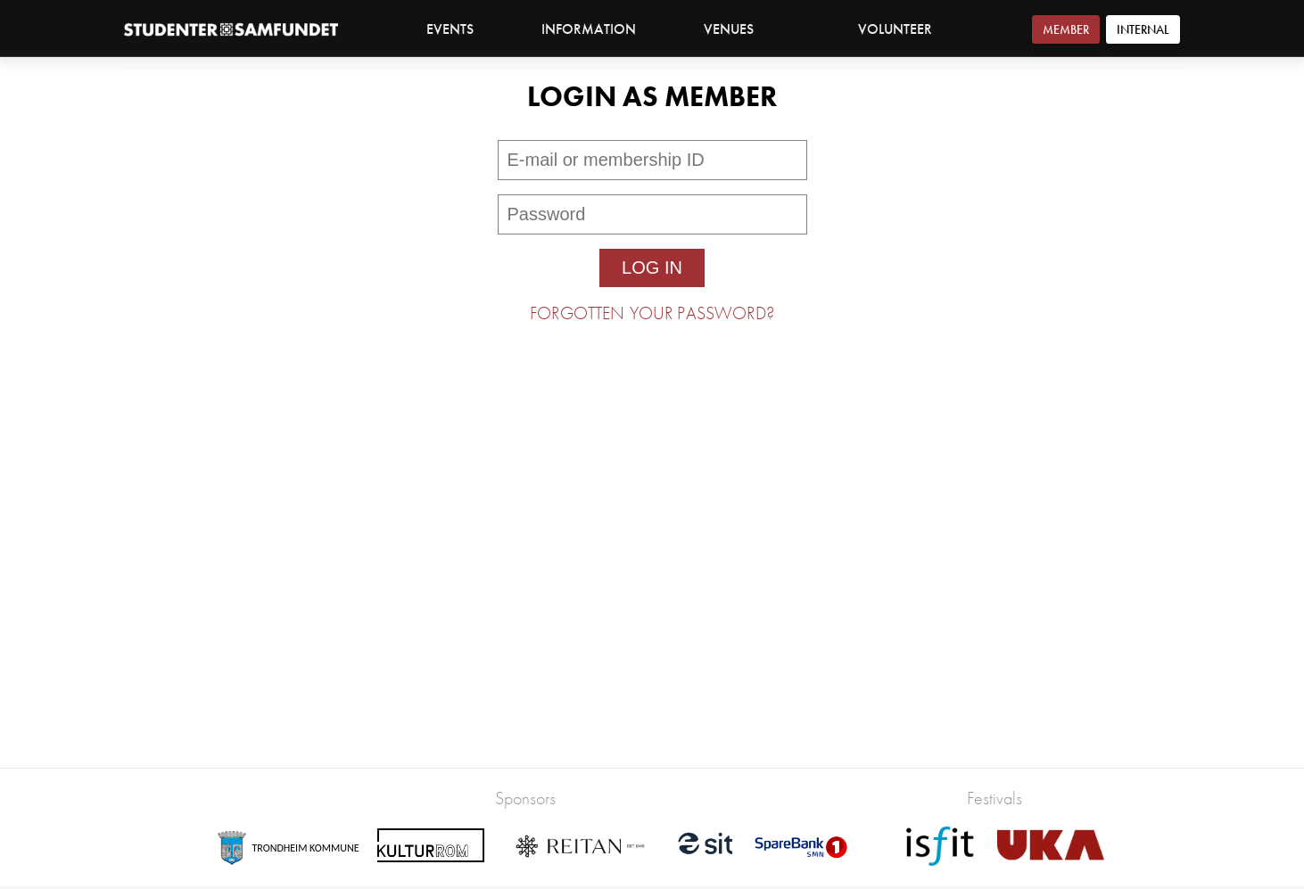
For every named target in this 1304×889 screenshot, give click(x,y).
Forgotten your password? (652, 313)
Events (450, 29)
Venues (738, 29)
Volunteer (895, 29)
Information (598, 29)
